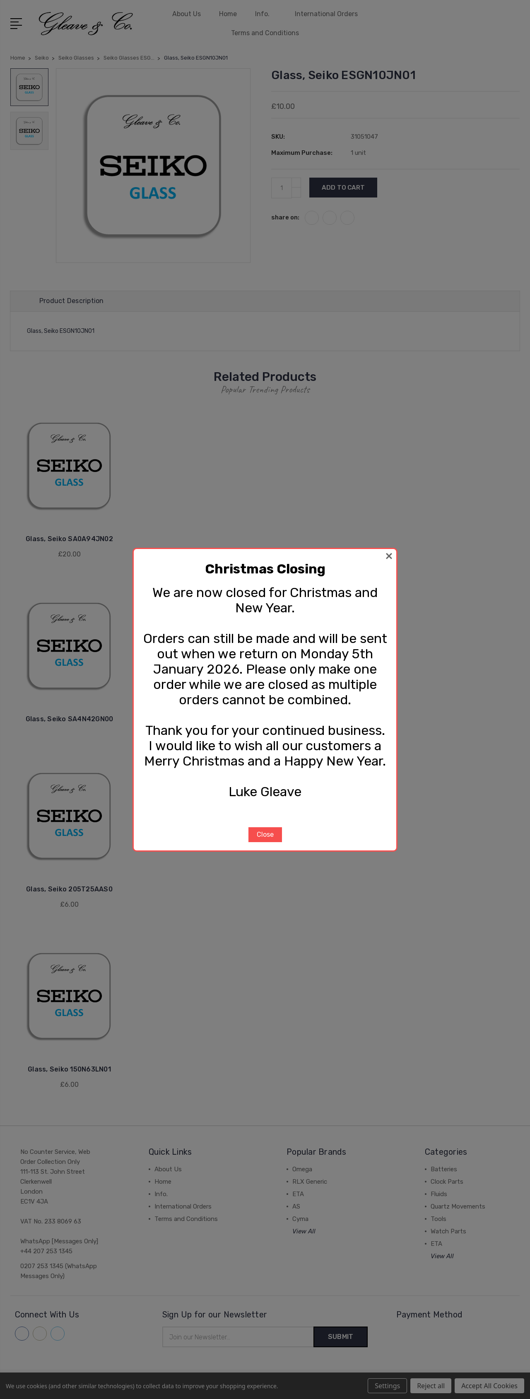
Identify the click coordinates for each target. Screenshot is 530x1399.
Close (265, 834)
